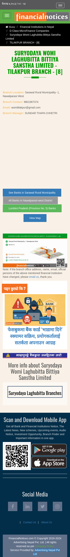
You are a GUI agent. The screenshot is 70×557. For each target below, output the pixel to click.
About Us (46, 522)
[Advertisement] (35, 152)
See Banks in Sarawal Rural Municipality (32, 192)
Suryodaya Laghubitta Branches (35, 392)
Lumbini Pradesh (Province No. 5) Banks (32, 208)
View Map (35, 218)
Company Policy (44, 546)
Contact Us (29, 522)
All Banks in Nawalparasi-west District (30, 200)
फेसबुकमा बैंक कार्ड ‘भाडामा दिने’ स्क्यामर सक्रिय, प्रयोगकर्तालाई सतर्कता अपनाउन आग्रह (35, 336)
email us (34, 276)
